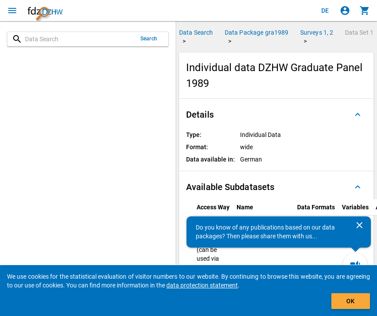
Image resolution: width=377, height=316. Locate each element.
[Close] (359, 225)
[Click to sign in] (345, 10)
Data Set (359, 32)
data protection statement (202, 285)
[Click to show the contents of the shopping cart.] (364, 10)
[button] (276, 114)
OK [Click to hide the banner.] (350, 301)
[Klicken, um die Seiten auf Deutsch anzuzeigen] (325, 10)
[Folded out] (357, 114)
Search (148, 39)
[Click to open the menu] (12, 10)
